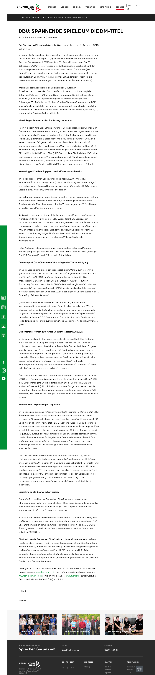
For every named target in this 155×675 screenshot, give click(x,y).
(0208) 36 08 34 (111, 650)
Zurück (22, 600)
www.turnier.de (73, 576)
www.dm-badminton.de (30, 576)
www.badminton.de (45, 572)
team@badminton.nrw (71, 650)
